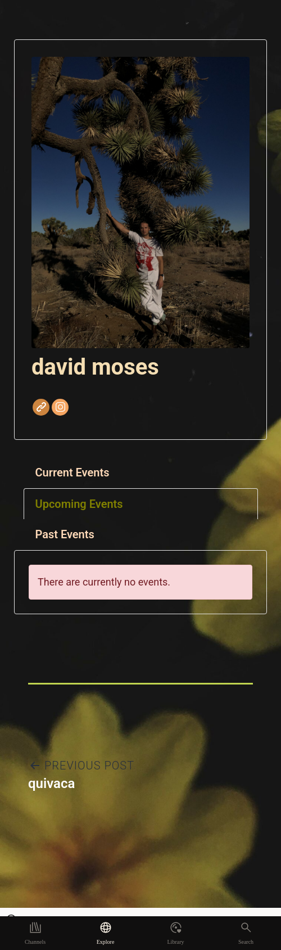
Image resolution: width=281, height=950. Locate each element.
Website (41, 407)
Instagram (60, 407)
